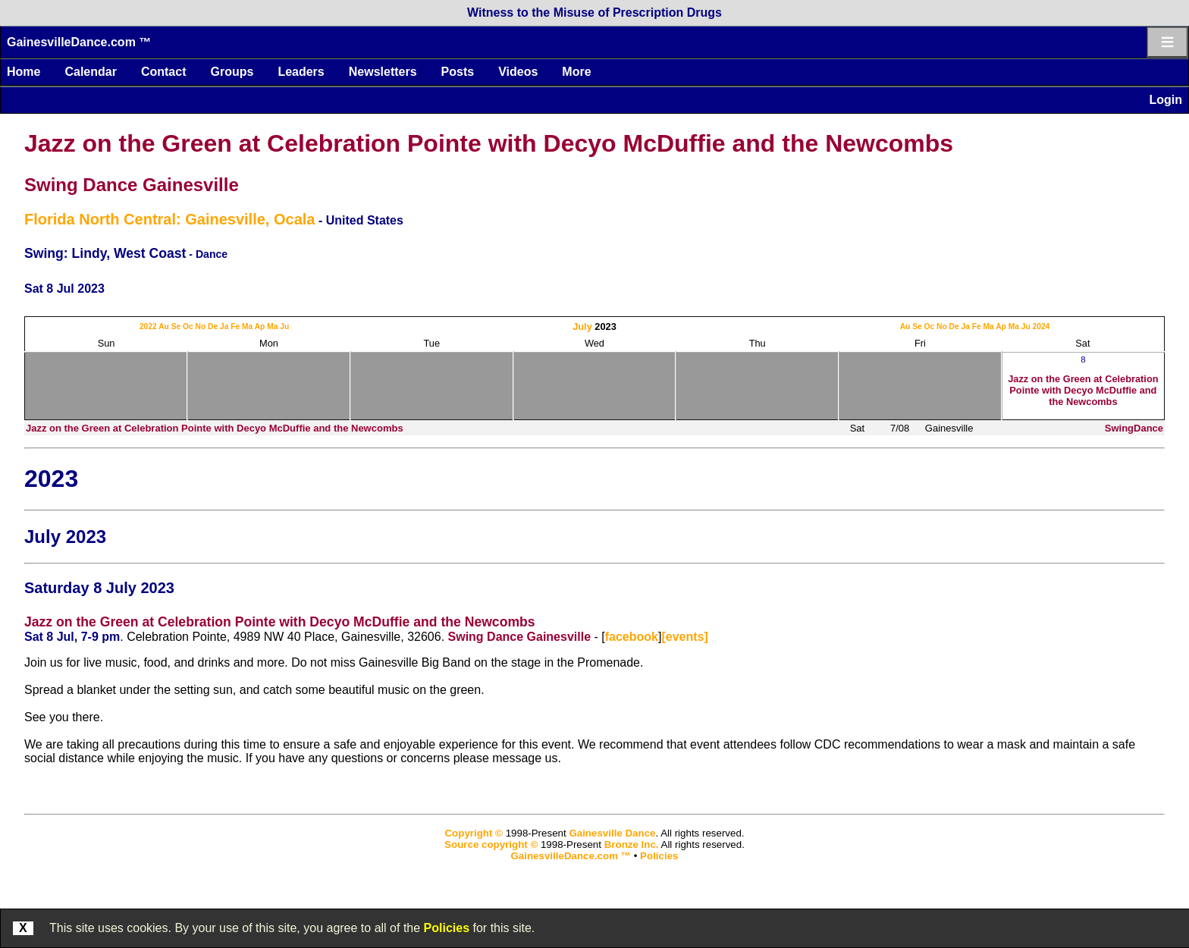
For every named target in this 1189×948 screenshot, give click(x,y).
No (201, 326)
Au (163, 326)
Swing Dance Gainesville (131, 184)
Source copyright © (491, 844)
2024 (1041, 326)
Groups (231, 71)
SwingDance (1134, 428)
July (582, 326)
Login (1165, 99)
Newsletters (383, 71)
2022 (148, 326)
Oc (188, 326)
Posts (458, 71)
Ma (247, 326)
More (576, 71)
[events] (684, 636)
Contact (164, 71)
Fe (235, 326)
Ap (260, 326)
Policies (446, 927)
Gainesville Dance (612, 833)
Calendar (90, 71)
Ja (224, 326)
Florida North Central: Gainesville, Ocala (169, 219)
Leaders (301, 71)
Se (176, 326)
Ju (284, 326)
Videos (518, 71)
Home (23, 71)
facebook (631, 636)
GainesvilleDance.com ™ (79, 42)
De (213, 326)
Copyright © (473, 833)
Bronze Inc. (631, 844)
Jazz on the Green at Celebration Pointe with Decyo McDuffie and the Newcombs (488, 143)
